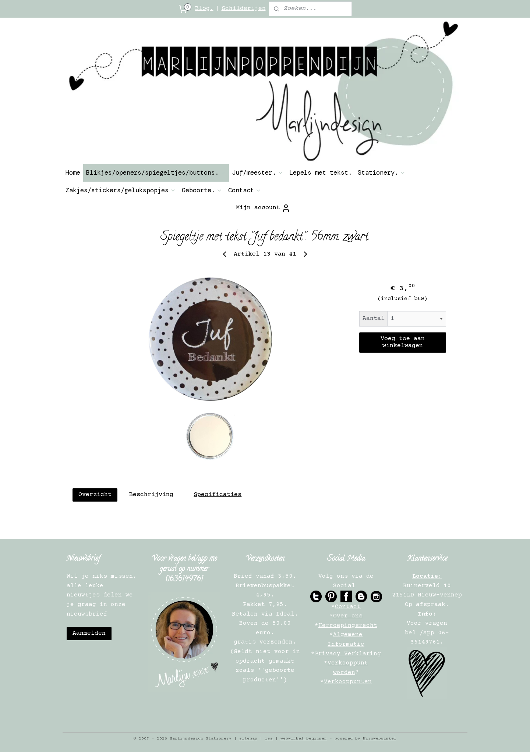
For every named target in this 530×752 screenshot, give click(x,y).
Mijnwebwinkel (379, 738)
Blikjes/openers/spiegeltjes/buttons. (156, 172)
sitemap (248, 738)
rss (269, 738)
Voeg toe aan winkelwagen (403, 342)
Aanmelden (89, 633)
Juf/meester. (257, 172)
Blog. (204, 8)
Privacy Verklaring (348, 654)
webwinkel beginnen (303, 738)
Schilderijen (244, 8)
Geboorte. (202, 190)
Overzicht (95, 494)
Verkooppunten (348, 681)
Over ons (348, 616)
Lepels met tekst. (320, 172)
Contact (244, 190)
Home (73, 172)
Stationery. (382, 172)
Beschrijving (151, 494)
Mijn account (263, 208)
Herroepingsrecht (347, 625)
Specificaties (217, 494)
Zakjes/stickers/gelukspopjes (121, 190)
